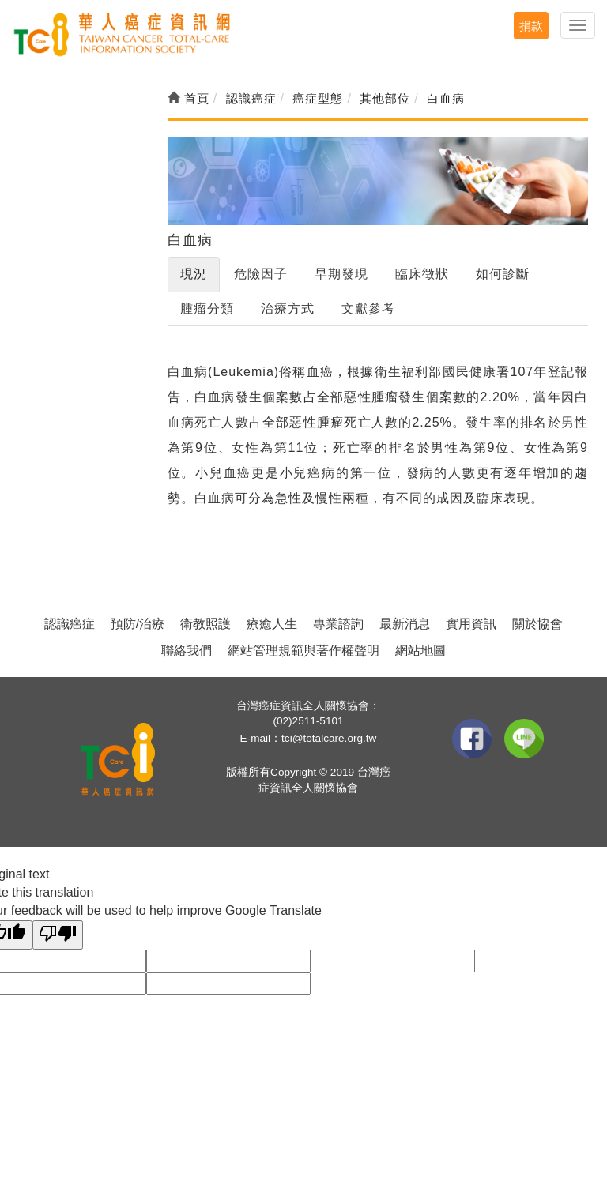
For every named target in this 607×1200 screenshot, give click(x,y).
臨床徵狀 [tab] (422, 273)
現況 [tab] (193, 273)
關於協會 (537, 623)
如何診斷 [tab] (503, 273)
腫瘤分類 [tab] (207, 308)
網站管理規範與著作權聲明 (303, 650)
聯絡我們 (186, 650)
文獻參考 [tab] (368, 308)
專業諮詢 (338, 623)
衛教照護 (205, 623)
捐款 (531, 25)
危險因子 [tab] (261, 273)
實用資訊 (471, 623)
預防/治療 (137, 623)
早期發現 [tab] (341, 273)
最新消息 (404, 623)
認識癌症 (69, 623)
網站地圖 (420, 650)
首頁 (188, 98)
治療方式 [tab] (288, 308)
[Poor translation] (57, 935)
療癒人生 (272, 623)
